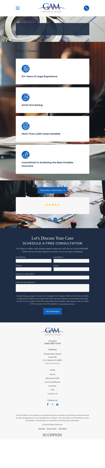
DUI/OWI (52, 386)
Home (52, 374)
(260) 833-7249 (52, 343)
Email (55, 265)
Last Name (58, 257)
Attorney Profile (52, 378)
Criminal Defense (52, 382)
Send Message (52, 311)
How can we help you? (26, 282)
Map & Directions (52, 363)
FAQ (52, 390)
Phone (19, 265)
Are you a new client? (25, 274)
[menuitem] (41, 428)
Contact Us (52, 394)
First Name (21, 257)
